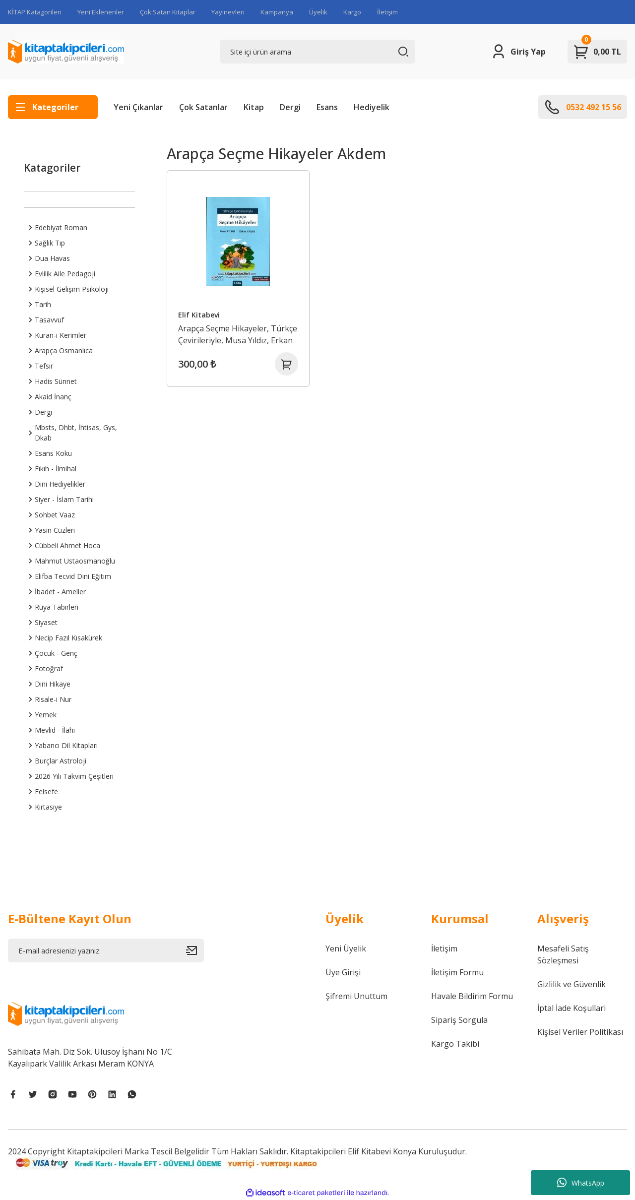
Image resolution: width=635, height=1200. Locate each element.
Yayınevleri (228, 11)
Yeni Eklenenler (100, 11)
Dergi (290, 107)
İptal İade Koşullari (571, 1008)
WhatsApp (580, 1182)
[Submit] (195, 950)
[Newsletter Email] (106, 950)
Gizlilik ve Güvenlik (571, 984)
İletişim (387, 11)
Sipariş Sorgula (459, 1019)
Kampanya (276, 11)
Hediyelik (371, 107)
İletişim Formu (457, 972)
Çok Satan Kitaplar (167, 11)
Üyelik (318, 11)
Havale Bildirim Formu (472, 996)
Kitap (254, 107)
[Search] (318, 51)
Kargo (352, 11)
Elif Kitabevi (199, 314)
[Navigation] (53, 107)
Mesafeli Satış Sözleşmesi (563, 954)
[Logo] (66, 51)
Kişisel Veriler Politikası (580, 1031)
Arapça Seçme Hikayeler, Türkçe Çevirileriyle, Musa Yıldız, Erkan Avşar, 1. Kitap (238, 334)
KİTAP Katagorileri (35, 11)
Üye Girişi (343, 972)
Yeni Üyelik (345, 948)
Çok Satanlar (203, 107)
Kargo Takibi (455, 1043)
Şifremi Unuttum (356, 996)
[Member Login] (518, 51)
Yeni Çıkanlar (138, 107)
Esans (327, 107)
